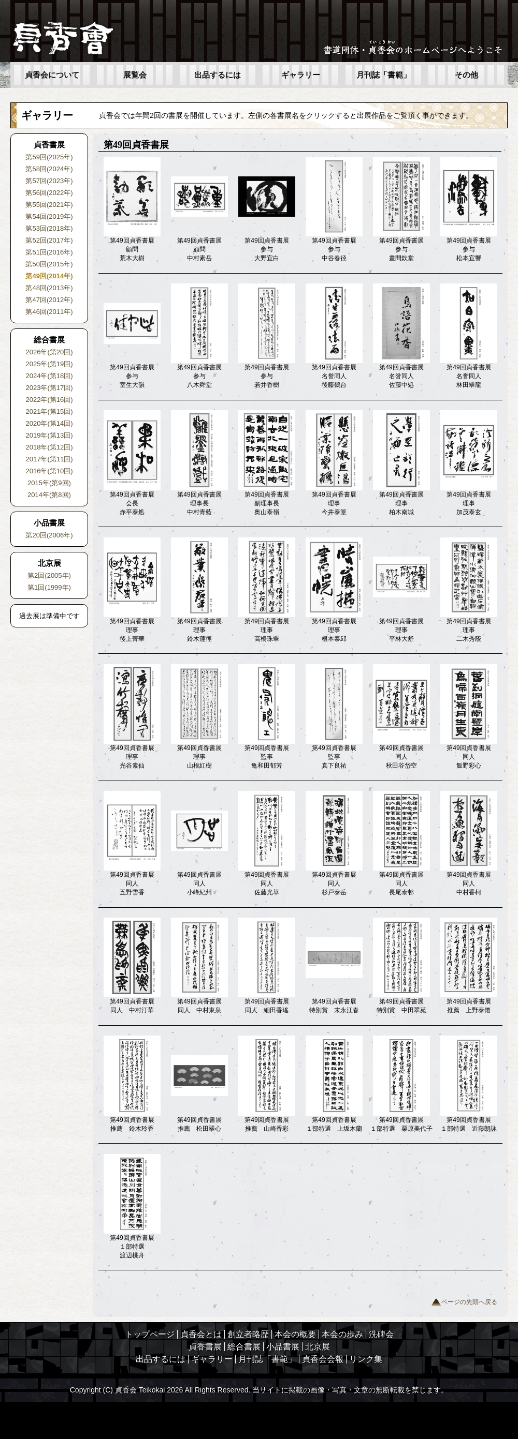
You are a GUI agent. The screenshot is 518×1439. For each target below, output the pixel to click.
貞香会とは (201, 1334)
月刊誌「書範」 (383, 75)
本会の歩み (342, 1334)
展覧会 (135, 75)
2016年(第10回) (49, 471)
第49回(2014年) (49, 276)
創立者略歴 (248, 1334)
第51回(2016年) (49, 252)
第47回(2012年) (49, 300)
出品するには (217, 75)
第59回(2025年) (49, 157)
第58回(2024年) (49, 169)
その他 (466, 75)
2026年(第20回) (49, 352)
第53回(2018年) (49, 228)
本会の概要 (295, 1334)
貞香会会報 (322, 1359)
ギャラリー (300, 75)
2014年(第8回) (49, 495)
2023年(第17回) (49, 388)
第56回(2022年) (49, 193)
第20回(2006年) (49, 535)
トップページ (150, 1334)
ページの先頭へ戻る (464, 1302)
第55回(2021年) (49, 204)
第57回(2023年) (49, 181)
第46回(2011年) (49, 312)
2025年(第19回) (49, 364)
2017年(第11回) (49, 459)
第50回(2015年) (49, 264)
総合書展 (244, 1346)
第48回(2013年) (49, 288)
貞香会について (52, 75)
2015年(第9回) (49, 483)
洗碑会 (381, 1334)
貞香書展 (205, 1346)
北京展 (317, 1346)
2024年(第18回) (49, 376)
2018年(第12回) (49, 447)
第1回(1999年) (49, 587)
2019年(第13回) (49, 435)
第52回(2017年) (49, 240)
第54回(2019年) (49, 216)
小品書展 (282, 1346)
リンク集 (365, 1359)
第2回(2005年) (49, 575)
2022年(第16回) (49, 399)
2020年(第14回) (49, 423)
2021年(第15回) (49, 411)
